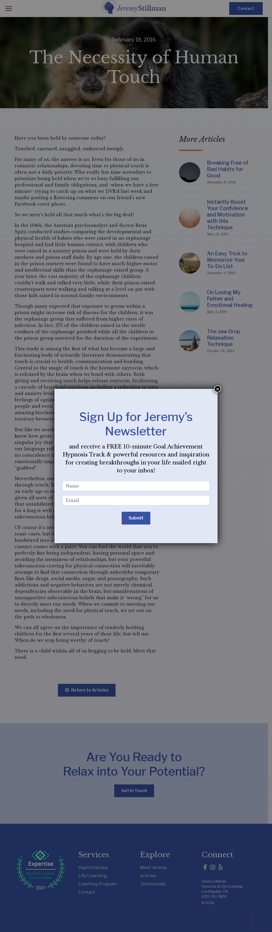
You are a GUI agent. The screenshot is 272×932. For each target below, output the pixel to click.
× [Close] (217, 388)
